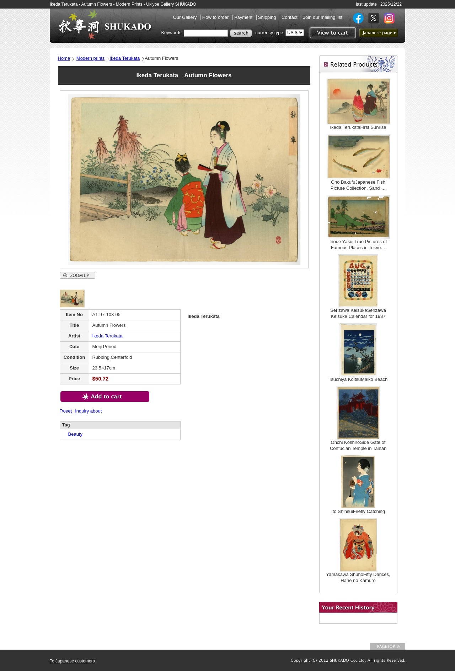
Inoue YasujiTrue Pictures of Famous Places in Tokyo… (358, 244)
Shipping (267, 17)
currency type (269, 32)
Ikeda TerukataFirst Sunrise (358, 127)
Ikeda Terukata (124, 58)
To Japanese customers (72, 661)
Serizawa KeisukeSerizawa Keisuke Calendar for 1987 (358, 313)
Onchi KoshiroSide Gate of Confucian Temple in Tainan (358, 445)
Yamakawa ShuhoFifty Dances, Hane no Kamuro (358, 577)
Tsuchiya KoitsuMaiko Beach (358, 379)
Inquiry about (88, 411)
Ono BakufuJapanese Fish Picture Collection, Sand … (358, 185)
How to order (216, 17)
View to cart (331, 32)
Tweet (66, 411)
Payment (244, 17)
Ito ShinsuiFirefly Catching (358, 511)
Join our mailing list (322, 17)
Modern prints (90, 58)
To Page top (387, 646)
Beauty (73, 434)
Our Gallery (185, 17)
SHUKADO (105, 24)
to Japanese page (378, 32)
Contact (290, 17)
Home (64, 58)
